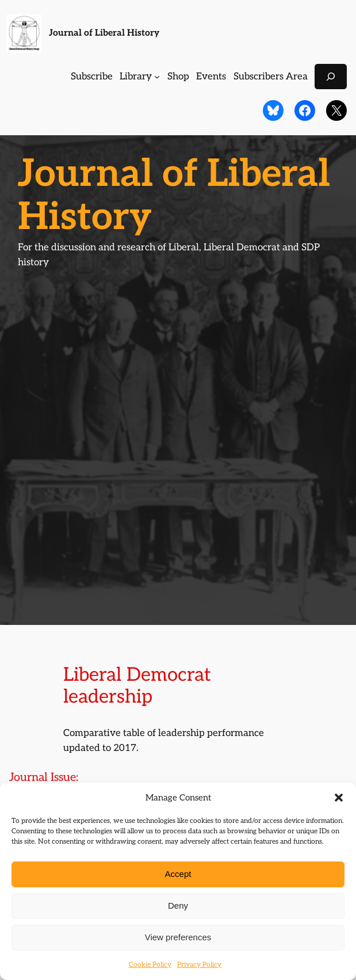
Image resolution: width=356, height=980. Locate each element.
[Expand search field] (331, 76)
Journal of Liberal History (104, 33)
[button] (338, 797)
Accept (178, 874)
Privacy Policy (199, 964)
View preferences (178, 937)
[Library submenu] (157, 76)
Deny (178, 905)
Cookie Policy (150, 964)
